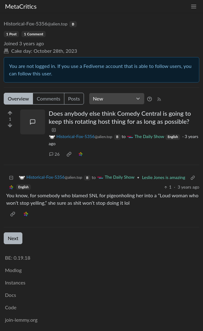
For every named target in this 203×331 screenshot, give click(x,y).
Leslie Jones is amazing (163, 177)
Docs (10, 295)
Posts (74, 98)
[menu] (193, 6)
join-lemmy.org (21, 320)
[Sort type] (117, 99)
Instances (15, 282)
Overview (18, 98)
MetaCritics (21, 6)
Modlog (13, 270)
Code (10, 307)
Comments (48, 98)
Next (13, 238)
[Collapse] (11, 177)
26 (54, 154)
